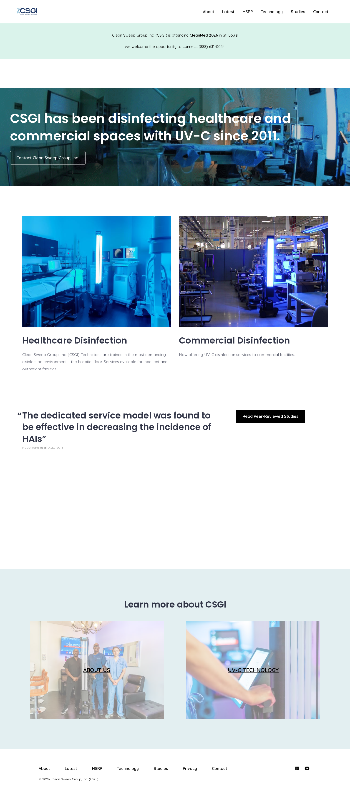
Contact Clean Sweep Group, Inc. (47, 157)
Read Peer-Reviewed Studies (270, 416)
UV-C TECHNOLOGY (253, 670)
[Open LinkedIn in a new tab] (297, 768)
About (208, 11)
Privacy (190, 768)
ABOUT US (96, 670)
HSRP (248, 11)
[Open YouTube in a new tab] (307, 768)
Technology (272, 11)
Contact (320, 11)
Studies (298, 11)
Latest (228, 11)
